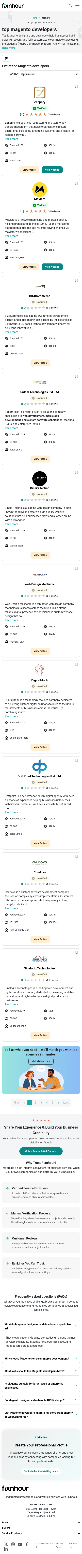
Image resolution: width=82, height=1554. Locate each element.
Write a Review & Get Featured (41, 1151)
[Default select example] (49, 74)
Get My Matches (41, 1061)
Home (34, 18)
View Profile (29, 169)
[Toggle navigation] (70, 5)
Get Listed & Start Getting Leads (41, 1471)
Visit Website (52, 169)
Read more (8, 47)
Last (66, 1102)
